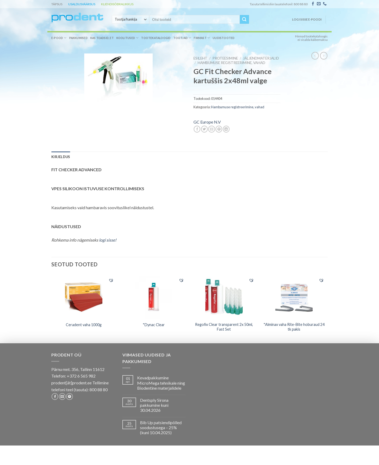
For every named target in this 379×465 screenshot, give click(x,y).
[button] (111, 280)
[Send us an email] (319, 4)
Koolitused (127, 37)
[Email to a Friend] (211, 129)
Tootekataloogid (156, 38)
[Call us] (325, 4)
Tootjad (182, 37)
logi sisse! (107, 239)
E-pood (59, 37)
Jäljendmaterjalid (261, 58)
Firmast (202, 37)
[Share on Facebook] (197, 129)
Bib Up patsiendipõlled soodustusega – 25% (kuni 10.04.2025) (161, 427)
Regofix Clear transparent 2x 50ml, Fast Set (224, 327)
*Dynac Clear (154, 324)
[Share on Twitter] (204, 129)
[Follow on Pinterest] (69, 396)
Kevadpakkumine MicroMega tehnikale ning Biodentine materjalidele (161, 382)
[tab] (60, 156)
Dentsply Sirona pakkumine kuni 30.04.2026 (154, 405)
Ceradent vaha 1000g (84, 324)
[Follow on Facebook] (313, 4)
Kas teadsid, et (102, 38)
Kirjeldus (60, 157)
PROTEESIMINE (225, 58)
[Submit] (244, 19)
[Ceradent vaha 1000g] (83, 296)
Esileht (200, 58)
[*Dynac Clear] (153, 296)
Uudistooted (224, 38)
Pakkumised (78, 38)
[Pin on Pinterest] (219, 129)
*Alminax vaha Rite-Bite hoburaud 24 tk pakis (294, 327)
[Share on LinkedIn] (226, 129)
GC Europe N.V (207, 121)
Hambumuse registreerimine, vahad (231, 63)
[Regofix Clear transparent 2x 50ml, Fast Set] (223, 296)
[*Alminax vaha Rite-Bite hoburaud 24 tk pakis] (294, 296)
